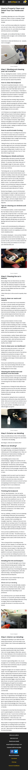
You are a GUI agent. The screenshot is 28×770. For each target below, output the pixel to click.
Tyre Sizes (14, 758)
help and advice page (21, 728)
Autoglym (16, 66)
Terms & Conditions (14, 765)
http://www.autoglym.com (8, 719)
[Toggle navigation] (3, 2)
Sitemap (14, 762)
